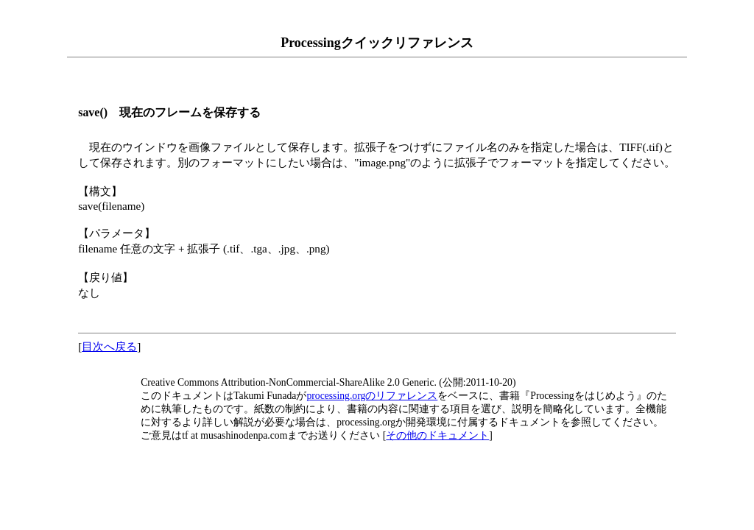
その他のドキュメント (437, 435)
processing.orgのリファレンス (371, 395)
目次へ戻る (109, 346)
